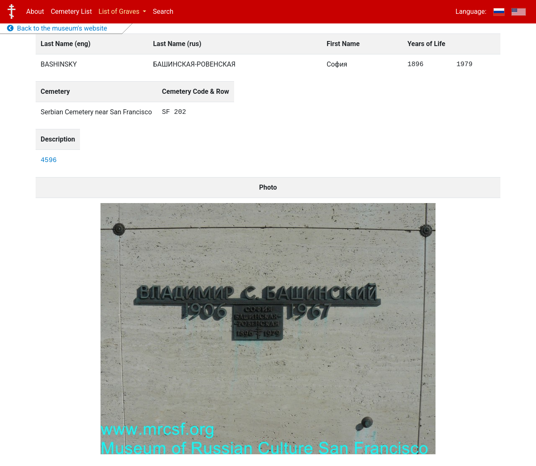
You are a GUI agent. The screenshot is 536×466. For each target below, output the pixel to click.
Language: (471, 11)
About (35, 11)
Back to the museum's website (57, 28)
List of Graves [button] (119, 11)
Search (163, 11)
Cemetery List (71, 11)
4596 (49, 160)
